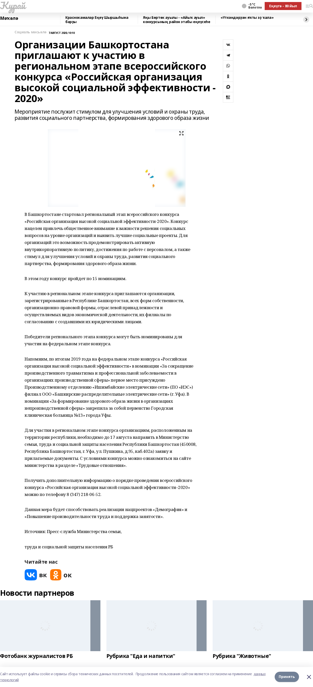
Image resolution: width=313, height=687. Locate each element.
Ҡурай (12, 5)
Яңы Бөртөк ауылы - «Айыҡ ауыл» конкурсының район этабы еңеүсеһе (176, 20)
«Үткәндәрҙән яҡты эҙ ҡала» (247, 18)
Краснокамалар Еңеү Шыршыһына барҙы (96, 20)
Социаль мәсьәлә (31, 32)
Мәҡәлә (9, 18)
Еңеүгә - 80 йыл (283, 6)
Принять (287, 676)
